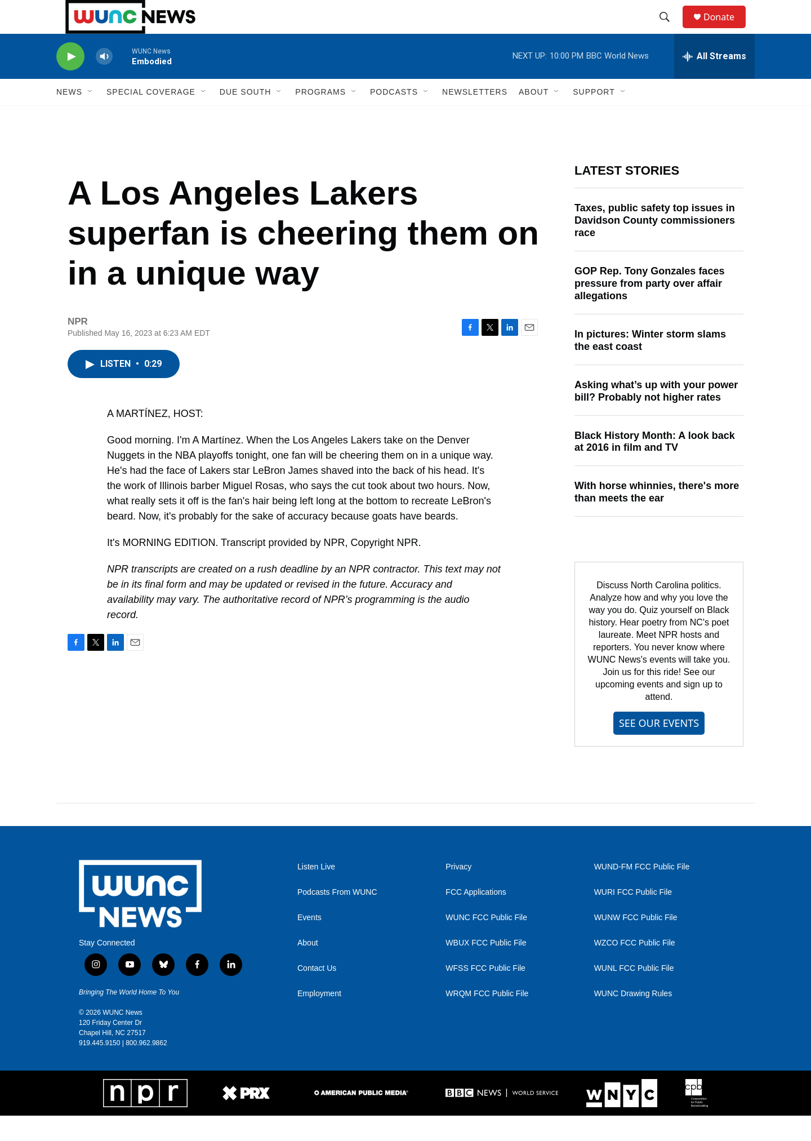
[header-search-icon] (669, 30)
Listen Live (316, 892)
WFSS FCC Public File (485, 993)
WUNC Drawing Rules (633, 1019)
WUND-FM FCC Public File (642, 892)
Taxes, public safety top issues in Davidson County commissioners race (654, 246)
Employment (319, 1019)
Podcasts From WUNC (337, 917)
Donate (725, 29)
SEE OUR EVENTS (659, 748)
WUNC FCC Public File (486, 943)
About (307, 968)
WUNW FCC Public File (636, 943)
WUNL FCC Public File (634, 993)
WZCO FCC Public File (634, 968)
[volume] (104, 82)
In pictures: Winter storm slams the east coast (650, 366)
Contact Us (316, 993)
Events (309, 943)
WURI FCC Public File (633, 917)
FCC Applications (475, 917)
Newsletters (474, 117)
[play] (70, 82)
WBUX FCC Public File (485, 968)
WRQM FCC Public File (486, 1019)
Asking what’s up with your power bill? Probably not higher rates (656, 416)
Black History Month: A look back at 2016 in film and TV (654, 467)
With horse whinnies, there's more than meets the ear (656, 517)
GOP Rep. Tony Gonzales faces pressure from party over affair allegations (649, 309)
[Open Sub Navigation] (90, 117)
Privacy (458, 892)
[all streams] (714, 81)
